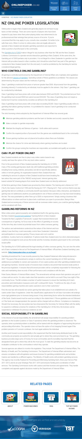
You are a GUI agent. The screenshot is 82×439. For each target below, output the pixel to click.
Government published (22, 216)
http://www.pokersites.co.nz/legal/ (22, 252)
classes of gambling (20, 78)
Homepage (5, 17)
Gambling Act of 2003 (13, 53)
